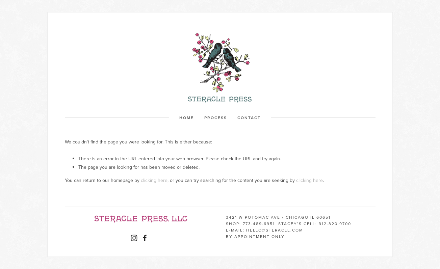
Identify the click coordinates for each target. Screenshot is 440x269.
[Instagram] (134, 238)
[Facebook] (144, 238)
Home (186, 117)
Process (215, 117)
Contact (249, 117)
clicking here (154, 180)
